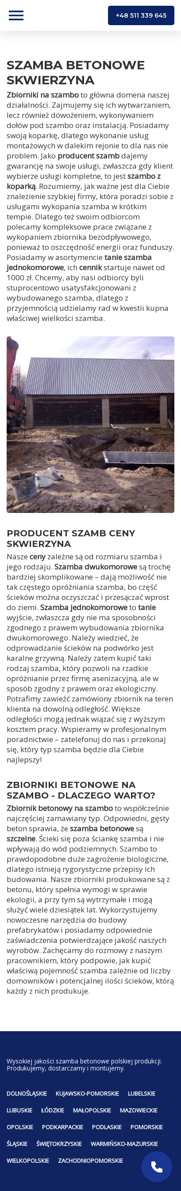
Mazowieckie (139, 1110)
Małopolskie (92, 1110)
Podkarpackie (62, 1127)
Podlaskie (107, 1127)
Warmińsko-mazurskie (124, 1144)
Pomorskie (147, 1127)
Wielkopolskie (28, 1161)
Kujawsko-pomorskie (87, 1093)
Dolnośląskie (27, 1093)
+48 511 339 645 (141, 15)
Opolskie (20, 1127)
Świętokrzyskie (59, 1144)
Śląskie (17, 1144)
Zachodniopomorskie (90, 1161)
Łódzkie (52, 1110)
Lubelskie (141, 1093)
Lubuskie (19, 1110)
